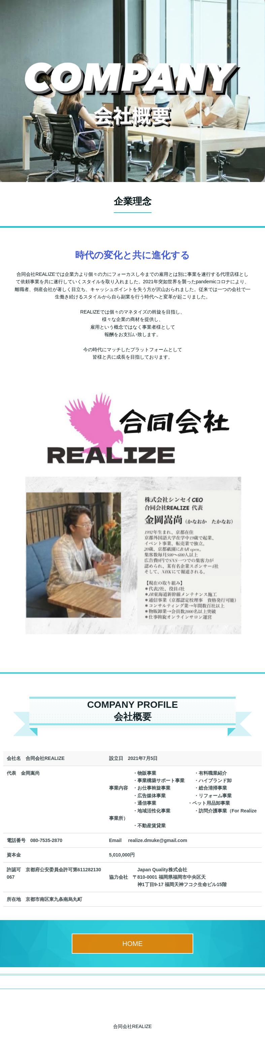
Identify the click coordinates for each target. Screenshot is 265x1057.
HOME (132, 943)
